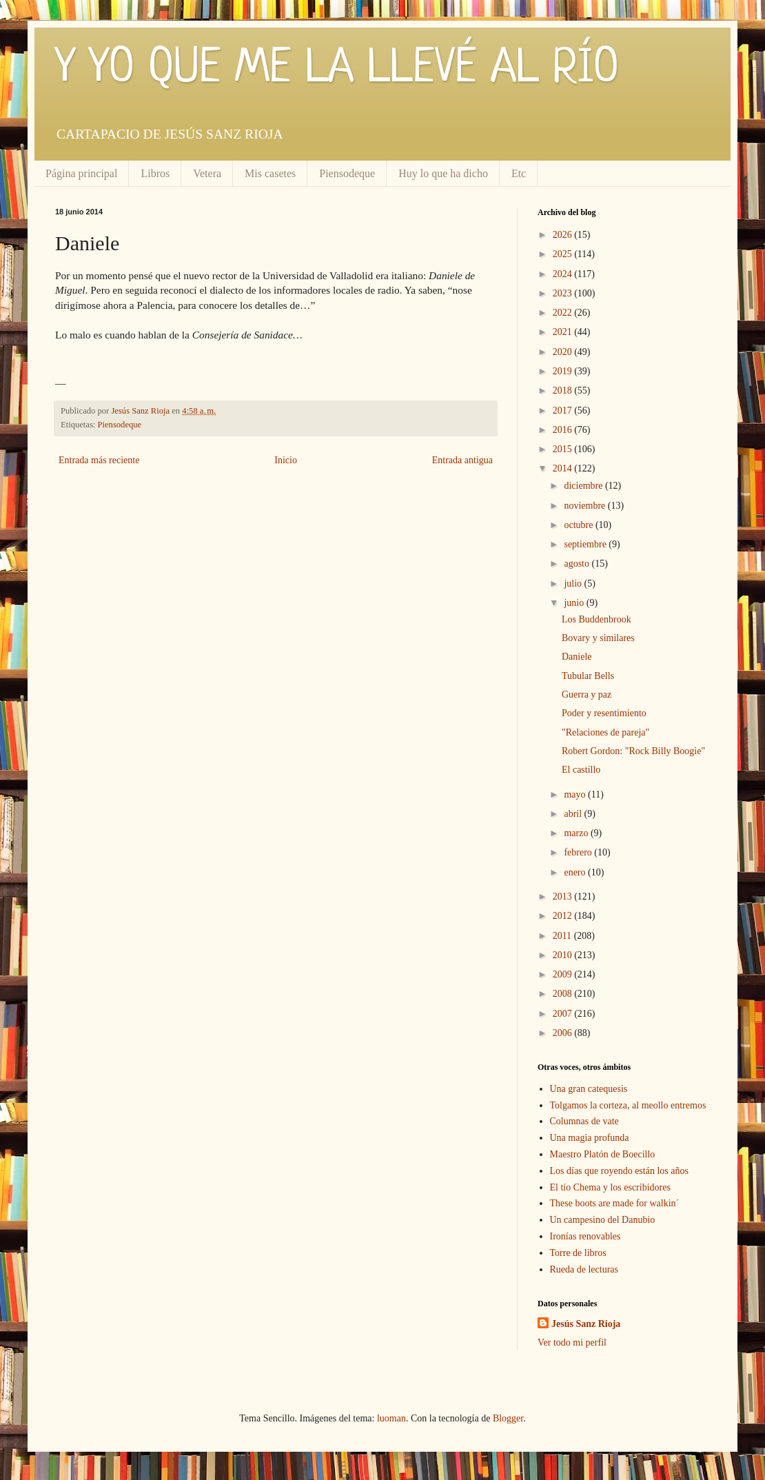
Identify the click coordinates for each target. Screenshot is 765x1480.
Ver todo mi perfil (572, 1342)
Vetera (207, 173)
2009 (564, 974)
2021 (564, 332)
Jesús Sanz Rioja (585, 1324)
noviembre (585, 505)
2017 (564, 410)
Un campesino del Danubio (602, 1220)
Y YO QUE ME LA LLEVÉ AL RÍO (337, 68)
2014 (564, 468)
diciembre (584, 485)
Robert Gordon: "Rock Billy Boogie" (633, 751)
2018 (564, 390)
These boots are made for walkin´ (615, 1203)
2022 (564, 312)
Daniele (577, 656)
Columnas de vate (584, 1121)
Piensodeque (347, 173)
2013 (564, 896)
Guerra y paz (586, 694)
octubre (579, 525)
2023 (564, 293)
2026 (564, 235)
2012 (564, 916)
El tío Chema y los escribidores (610, 1187)
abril (574, 814)
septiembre (586, 544)
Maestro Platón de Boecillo (602, 1154)
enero (576, 872)
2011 (563, 936)
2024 (564, 274)
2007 (564, 1013)
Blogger (508, 1418)
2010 (564, 955)
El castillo (581, 769)
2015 (564, 449)
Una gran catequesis (589, 1089)
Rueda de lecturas (584, 1269)
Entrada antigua (462, 460)
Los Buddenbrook (596, 619)
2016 (564, 430)
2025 (564, 254)
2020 (564, 352)
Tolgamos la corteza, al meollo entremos (628, 1105)
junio (575, 603)
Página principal (81, 173)
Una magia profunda (589, 1138)
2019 (564, 371)
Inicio (285, 460)
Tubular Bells (588, 676)
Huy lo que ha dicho (443, 173)
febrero (579, 852)
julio (574, 583)
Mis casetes (270, 173)
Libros (155, 173)
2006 (564, 1033)
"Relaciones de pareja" (605, 732)
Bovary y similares (598, 638)
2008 (564, 994)
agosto (577, 563)
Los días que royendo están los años (619, 1171)
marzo (577, 833)
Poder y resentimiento (604, 713)
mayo (576, 794)
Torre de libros (578, 1253)
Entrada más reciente (99, 460)
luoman (391, 1418)
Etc (518, 173)
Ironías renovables (585, 1236)
